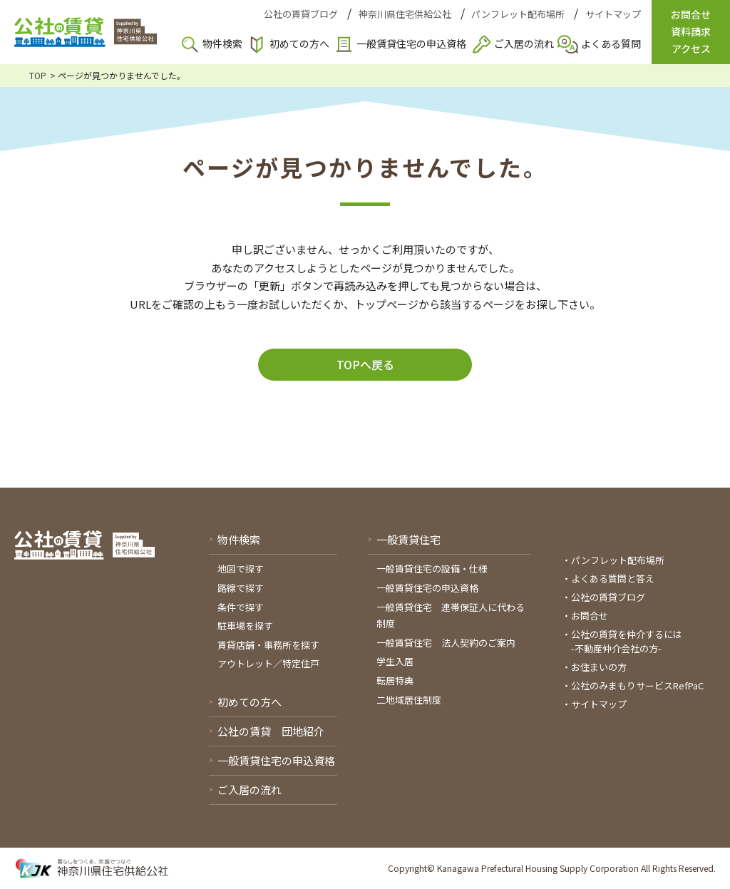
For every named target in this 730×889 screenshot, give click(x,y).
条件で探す (240, 607)
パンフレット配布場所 (518, 14)
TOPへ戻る (365, 364)
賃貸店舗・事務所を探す (268, 645)
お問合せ (589, 615)
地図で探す (240, 568)
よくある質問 (611, 43)
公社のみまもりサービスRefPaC (637, 685)
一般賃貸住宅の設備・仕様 (432, 568)
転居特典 (394, 680)
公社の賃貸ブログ (301, 14)
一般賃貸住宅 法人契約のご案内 (445, 642)
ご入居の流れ (524, 43)
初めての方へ (299, 43)
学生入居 (394, 661)
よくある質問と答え (612, 578)
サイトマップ (613, 14)
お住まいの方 (599, 667)
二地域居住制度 (408, 699)
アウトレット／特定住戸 (268, 663)
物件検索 (222, 43)
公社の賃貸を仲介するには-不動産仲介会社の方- (626, 641)
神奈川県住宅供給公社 (405, 14)
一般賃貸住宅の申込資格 (411, 43)
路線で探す (240, 588)
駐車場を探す (245, 625)
